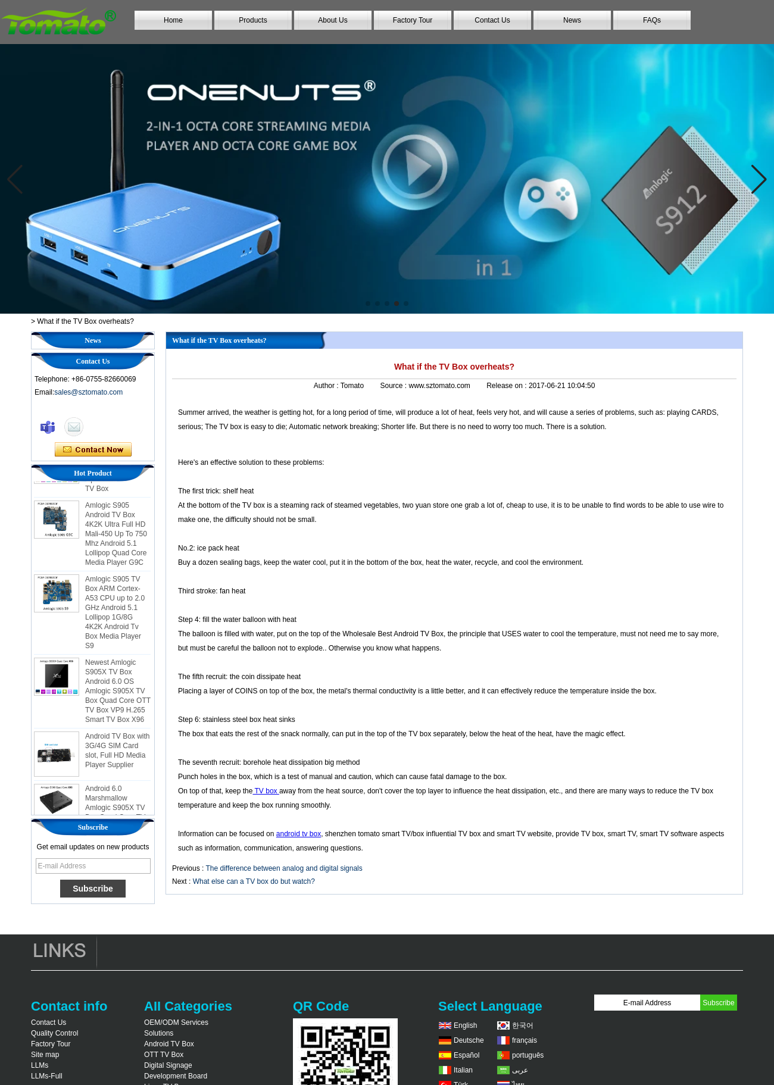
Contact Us (492, 20)
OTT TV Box (163, 1054)
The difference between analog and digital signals (283, 868)
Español (466, 1055)
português (528, 1055)
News (572, 20)
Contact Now (93, 450)
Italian (463, 1070)
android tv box (298, 834)
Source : (394, 386)
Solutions (158, 1033)
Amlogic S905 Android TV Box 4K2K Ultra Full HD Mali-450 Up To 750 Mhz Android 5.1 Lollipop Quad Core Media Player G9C (116, 543)
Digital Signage (168, 1065)
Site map (45, 1054)
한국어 (522, 1025)
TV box (265, 791)
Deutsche (469, 1040)
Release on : (507, 386)
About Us (332, 20)
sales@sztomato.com (88, 392)
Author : (327, 386)
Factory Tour (412, 20)
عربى (520, 1070)
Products (253, 20)
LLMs (39, 1065)
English (465, 1025)
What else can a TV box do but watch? (254, 881)
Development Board (175, 1076)
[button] (368, 303)
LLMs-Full (47, 1076)
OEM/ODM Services (176, 1022)
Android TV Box (169, 1044)
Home (173, 20)
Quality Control (54, 1033)
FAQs (652, 20)
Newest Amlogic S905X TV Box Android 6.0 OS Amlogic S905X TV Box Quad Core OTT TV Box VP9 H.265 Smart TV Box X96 (118, 700)
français (524, 1040)
